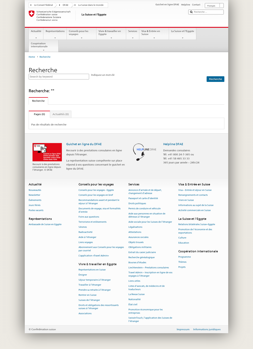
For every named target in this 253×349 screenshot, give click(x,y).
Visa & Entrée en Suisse (154, 34)
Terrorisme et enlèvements (92, 222)
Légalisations (135, 227)
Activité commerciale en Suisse (194, 210)
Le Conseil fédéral (43, 5)
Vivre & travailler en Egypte (111, 34)
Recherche (37, 100)
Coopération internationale (43, 46)
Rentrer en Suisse (87, 295)
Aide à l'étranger (87, 237)
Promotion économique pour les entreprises (145, 311)
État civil (132, 304)
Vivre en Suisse (186, 200)
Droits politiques (137, 203)
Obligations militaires (139, 247)
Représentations (55, 34)
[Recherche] (215, 79)
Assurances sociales (138, 237)
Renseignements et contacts (193, 195)
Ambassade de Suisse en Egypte (45, 224)
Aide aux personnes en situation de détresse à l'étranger (146, 215)
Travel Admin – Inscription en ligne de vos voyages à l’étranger (150, 274)
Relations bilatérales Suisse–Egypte (196, 224)
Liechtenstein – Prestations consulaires (148, 267)
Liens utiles (134, 281)
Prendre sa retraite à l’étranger (95, 290)
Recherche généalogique (141, 257)
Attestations (134, 232)
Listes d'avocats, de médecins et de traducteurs (146, 288)
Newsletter (34, 195)
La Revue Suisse (136, 294)
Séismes (83, 227)
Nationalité (134, 299)
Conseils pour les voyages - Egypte (96, 190)
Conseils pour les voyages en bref (96, 195)
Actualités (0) (61, 114)
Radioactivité (85, 232)
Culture (182, 238)
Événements (35, 200)
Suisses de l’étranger (89, 300)
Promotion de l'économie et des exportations (195, 231)
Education (183, 242)
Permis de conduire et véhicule (144, 208)
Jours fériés (34, 205)
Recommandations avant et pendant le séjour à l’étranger (99, 202)
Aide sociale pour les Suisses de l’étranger (150, 222)
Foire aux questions (89, 217)
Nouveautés (35, 190)
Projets (182, 267)
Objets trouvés (136, 242)
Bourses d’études (137, 262)
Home (32, 57)
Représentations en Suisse (92, 269)
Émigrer (83, 274)
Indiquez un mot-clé (103, 74)
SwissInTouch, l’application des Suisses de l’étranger (150, 320)
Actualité (36, 34)
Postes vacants (36, 210)
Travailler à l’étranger (90, 285)
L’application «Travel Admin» (94, 255)
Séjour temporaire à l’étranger (95, 280)
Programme (184, 257)
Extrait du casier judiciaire (142, 252)
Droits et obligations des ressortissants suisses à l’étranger (99, 307)
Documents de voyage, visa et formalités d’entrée (100, 210)
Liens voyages (86, 242)
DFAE (65, 5)
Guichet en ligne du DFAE (84, 144)
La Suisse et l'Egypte (182, 34)
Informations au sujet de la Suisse (195, 205)
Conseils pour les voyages (81, 34)
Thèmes (182, 262)
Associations (85, 313)
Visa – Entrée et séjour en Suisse (195, 190)
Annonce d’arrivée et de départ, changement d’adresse (145, 192)
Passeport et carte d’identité (143, 198)
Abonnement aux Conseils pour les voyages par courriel (101, 249)
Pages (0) (37, 114)
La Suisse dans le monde (90, 5)
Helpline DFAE (173, 144)
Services (132, 34)
